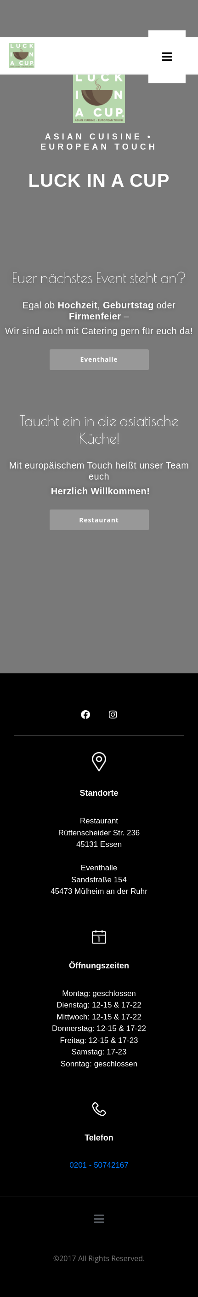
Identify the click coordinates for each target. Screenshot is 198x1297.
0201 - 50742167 (99, 1165)
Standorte (98, 793)
